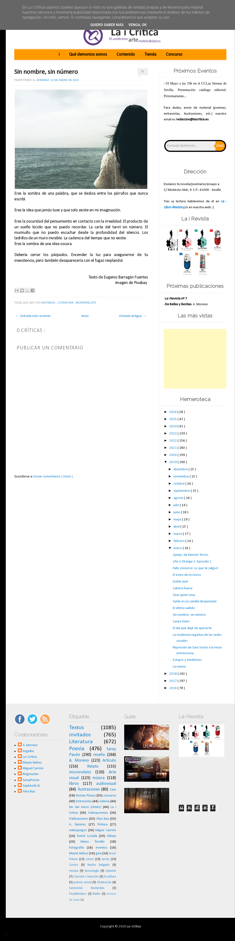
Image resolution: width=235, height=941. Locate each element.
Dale (220, 146)
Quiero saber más (107, 25)
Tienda (150, 54)
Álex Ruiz (29, 791)
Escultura (110, 876)
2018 (173, 674)
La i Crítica (30, 757)
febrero (179, 541)
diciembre (181, 469)
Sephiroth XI (31, 786)
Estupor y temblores (187, 660)
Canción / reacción (86, 876)
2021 (173, 448)
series (106, 859)
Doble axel (180, 581)
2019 (173, 462)
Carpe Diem (181, 621)
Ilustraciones (89, 789)
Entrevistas (84, 801)
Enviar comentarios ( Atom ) (53, 476)
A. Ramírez (77, 824)
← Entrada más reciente (33, 316)
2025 (173, 419)
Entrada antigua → (133, 316)
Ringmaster (31, 774)
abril (177, 527)
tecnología (92, 870)
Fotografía (76, 848)
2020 (173, 455)
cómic (90, 859)
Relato (92, 766)
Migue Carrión (105, 830)
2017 (173, 681)
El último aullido (184, 608)
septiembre (182, 491)
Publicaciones (78, 819)
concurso (109, 795)
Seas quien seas (184, 595)
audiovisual (106, 783)
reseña (99, 755)
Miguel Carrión (33, 768)
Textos (76, 728)
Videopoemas (98, 813)
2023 (173, 433)
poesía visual (82, 882)
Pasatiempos (78, 893)
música (98, 778)
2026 (173, 412)
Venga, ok (137, 25)
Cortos (73, 864)
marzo (178, 534)
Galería (104, 801)
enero (178, 548)
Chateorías (104, 882)
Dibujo (111, 836)
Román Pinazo (86, 795)
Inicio (85, 316)
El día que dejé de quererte (192, 628)
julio (177, 505)
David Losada (87, 836)
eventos (101, 848)
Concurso (174, 54)
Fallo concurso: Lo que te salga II (195, 568)
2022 (173, 441)
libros (74, 783)
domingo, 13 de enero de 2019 (58, 80)
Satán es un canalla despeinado (195, 601)
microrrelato (86, 302)
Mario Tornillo (92, 842)
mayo (178, 519)
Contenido (126, 54)
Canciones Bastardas (86, 888)
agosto (179, 498)
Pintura (102, 824)
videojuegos (78, 830)
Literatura (66, 302)
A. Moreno (30, 745)
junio (177, 512)
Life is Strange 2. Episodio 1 (192, 561)
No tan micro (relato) (85, 807)
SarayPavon (31, 780)
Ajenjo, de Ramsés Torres (190, 555)
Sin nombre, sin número (46, 72)
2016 (173, 688)
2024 (173, 426)
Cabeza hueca (182, 588)
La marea (179, 666)
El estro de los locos (187, 575)
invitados (48, 302)
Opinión (111, 870)
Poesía (76, 749)
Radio (96, 893)
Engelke (28, 751)
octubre (179, 484)
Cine (113, 789)
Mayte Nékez (32, 763)
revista (73, 870)
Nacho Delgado (98, 864)
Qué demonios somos (88, 54)
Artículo (109, 760)
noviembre (182, 476)
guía (99, 853)
